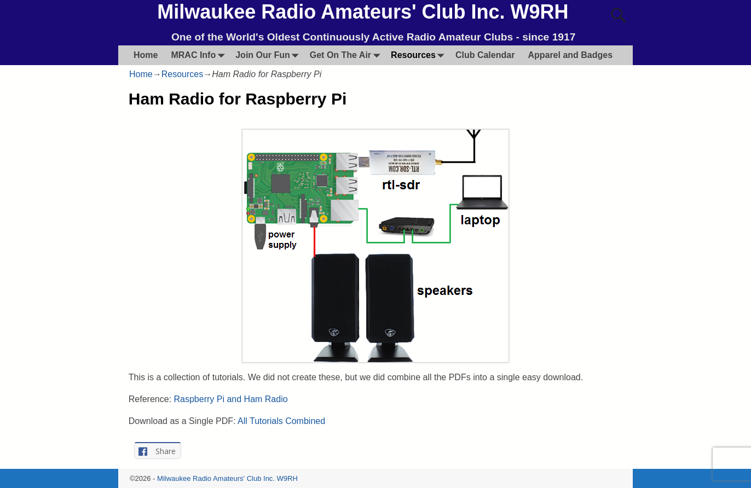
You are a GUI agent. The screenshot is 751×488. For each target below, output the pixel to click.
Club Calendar (485, 55)
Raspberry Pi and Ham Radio (231, 399)
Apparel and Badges (570, 55)
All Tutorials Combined (281, 421)
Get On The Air (347, 55)
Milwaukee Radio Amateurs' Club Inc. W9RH (362, 12)
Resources (420, 55)
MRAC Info (200, 55)
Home (146, 55)
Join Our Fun (269, 55)
